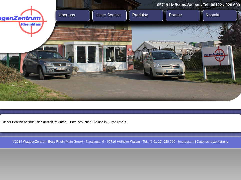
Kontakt (212, 15)
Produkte (140, 15)
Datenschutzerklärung (212, 142)
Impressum (186, 142)
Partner (175, 15)
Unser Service (108, 15)
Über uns (67, 15)
